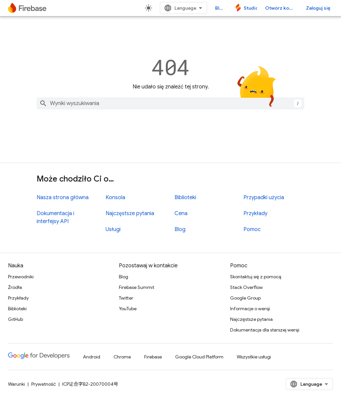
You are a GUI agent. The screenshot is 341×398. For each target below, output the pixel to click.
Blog (220, 8)
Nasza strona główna (63, 197)
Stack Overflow (246, 287)
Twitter (126, 298)
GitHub (15, 319)
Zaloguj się (318, 8)
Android (91, 357)
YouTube (128, 309)
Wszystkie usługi (254, 357)
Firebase (153, 357)
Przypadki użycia (263, 197)
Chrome (122, 357)
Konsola (115, 197)
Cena (180, 213)
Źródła (15, 287)
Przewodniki (21, 277)
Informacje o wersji (250, 309)
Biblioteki (185, 197)
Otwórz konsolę (281, 8)
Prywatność (43, 384)
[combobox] (170, 103)
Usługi (113, 229)
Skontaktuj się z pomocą (255, 277)
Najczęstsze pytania (130, 213)
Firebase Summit (136, 287)
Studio (250, 8)
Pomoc (252, 229)
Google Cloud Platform (199, 357)
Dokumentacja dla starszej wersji (264, 330)
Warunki (16, 384)
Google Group (245, 298)
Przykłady (255, 213)
